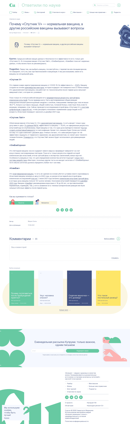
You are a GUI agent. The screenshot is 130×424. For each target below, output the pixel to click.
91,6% (77, 85)
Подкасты (117, 12)
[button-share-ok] (66, 210)
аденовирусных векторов (34, 87)
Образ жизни (14, 300)
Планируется (28, 137)
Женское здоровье (74, 300)
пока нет (34, 178)
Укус (41, 300)
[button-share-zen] (75, 394)
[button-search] (95, 5)
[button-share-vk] (57, 210)
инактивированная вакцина (23, 174)
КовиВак (29, 183)
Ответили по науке (58, 12)
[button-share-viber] (71, 210)
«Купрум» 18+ (92, 399)
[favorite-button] (38, 33)
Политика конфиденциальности (76, 418)
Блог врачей (41, 12)
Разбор (14, 12)
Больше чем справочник (97, 12)
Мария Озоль (17, 32)
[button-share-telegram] (62, 210)
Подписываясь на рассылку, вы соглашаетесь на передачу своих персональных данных (65, 351)
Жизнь (26, 12)
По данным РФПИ (31, 125)
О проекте (68, 399)
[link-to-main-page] (12, 5)
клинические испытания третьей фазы (74, 178)
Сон (99, 300)
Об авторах (69, 402)
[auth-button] (119, 5)
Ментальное (77, 12)
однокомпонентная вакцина (51, 123)
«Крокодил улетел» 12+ (95, 402)
